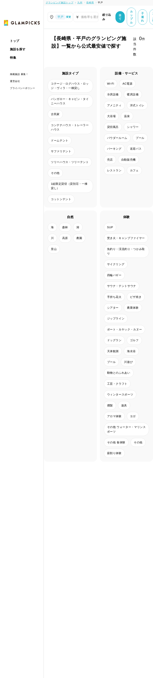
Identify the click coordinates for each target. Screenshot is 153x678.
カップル (131, 17)
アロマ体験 (114, 416)
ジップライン (116, 318)
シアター (113, 307)
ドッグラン (114, 340)
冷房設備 (113, 94)
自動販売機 (128, 159)
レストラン (114, 170)
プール (140, 137)
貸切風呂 (113, 126)
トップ (14, 40)
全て (120, 17)
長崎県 (90, 2)
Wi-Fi (110, 83)
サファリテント (61, 151)
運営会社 (15, 81)
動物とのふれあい (118, 372)
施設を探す (17, 49)
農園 (79, 238)
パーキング (114, 148)
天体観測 (113, 351)
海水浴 (131, 351)
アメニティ (114, 105)
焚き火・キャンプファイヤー (126, 238)
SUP (110, 227)
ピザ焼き (136, 296)
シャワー (133, 126)
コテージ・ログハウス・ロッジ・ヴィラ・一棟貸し (70, 86)
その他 (55, 173)
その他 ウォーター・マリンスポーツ (126, 429)
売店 (110, 159)
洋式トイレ (137, 105)
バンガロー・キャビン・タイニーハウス (70, 101)
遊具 (124, 405)
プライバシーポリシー (22, 88)
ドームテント (59, 140)
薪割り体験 (114, 453)
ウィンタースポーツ (120, 394)
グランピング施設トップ (59, 2)
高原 (65, 238)
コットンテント (61, 199)
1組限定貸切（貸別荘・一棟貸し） (69, 186)
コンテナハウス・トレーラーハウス (70, 127)
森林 (65, 227)
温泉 (127, 116)
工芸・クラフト (117, 383)
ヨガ (133, 416)
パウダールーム (117, 137)
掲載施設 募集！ (19, 74)
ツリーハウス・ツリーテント (70, 162)
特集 (13, 57)
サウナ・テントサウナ (121, 286)
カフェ (134, 170)
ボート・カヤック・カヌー (124, 329)
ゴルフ (134, 340)
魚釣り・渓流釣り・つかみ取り (126, 251)
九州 (79, 2)
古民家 (55, 114)
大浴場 (111, 116)
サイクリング (116, 264)
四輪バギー (114, 275)
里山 (54, 249)
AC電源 (127, 83)
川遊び (128, 362)
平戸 (100, 2)
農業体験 (133, 307)
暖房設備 (133, 94)
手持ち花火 (114, 296)
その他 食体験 (116, 442)
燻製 (110, 405)
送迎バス (136, 148)
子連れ (142, 17)
